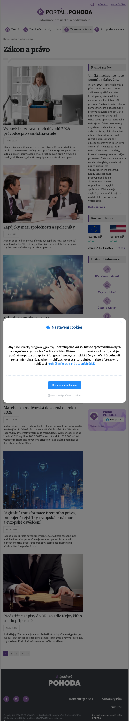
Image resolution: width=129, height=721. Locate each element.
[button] (65, 395)
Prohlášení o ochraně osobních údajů (71, 364)
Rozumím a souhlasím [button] (64, 385)
